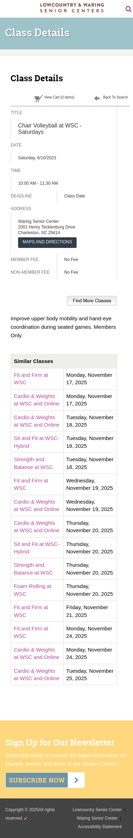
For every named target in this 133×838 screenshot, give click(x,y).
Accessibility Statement (100, 826)
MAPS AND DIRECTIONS (47, 241)
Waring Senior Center (98, 818)
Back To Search (115, 97)
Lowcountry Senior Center (98, 809)
